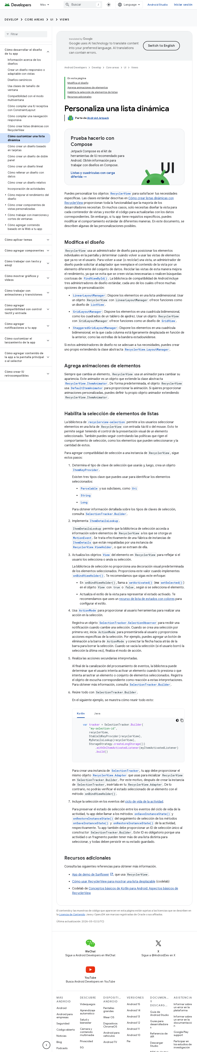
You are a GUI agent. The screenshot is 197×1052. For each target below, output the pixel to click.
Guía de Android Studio (159, 1013)
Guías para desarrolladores (159, 1024)
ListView (97, 305)
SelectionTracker (125, 770)
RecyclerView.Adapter (109, 775)
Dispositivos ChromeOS (110, 1025)
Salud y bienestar (85, 1021)
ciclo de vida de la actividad (144, 802)
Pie (128, 1041)
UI (52, 19)
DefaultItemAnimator (87, 388)
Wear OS (108, 1017)
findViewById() (95, 278)
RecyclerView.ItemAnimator (86, 383)
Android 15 (133, 1004)
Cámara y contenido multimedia (87, 1032)
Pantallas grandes (108, 1009)
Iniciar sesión (183, 4)
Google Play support (181, 1033)
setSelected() (171, 582)
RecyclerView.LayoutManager (147, 349)
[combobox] (83, 4)
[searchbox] (26, 34)
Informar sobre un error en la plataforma (183, 1007)
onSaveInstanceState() (152, 814)
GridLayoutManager (87, 311)
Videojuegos (87, 1004)
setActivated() (140, 582)
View (106, 555)
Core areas (34, 19)
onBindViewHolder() (88, 576)
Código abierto (65, 1029)
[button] (23, 52)
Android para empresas (64, 1015)
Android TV (110, 1042)
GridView (168, 321)
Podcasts (61, 1048)
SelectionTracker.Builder (106, 514)
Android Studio (157, 4)
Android (61, 1008)
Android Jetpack (98, 118)
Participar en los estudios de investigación (183, 1044)
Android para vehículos (111, 1034)
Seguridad (62, 1023)
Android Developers (75, 67)
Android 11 (133, 1029)
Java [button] (97, 713)
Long (84, 502)
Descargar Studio (156, 1044)
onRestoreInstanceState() (93, 818)
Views (64, 19)
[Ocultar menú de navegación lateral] (46, 1045)
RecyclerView (120, 193)
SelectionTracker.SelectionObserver (127, 623)
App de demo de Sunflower (90, 875)
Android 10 (133, 1035)
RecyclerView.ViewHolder (92, 547)
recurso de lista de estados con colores (147, 599)
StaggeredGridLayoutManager (95, 328)
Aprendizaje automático (87, 1012)
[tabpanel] (128, 740)
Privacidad (86, 1041)
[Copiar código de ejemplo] (182, 720)
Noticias (61, 1036)
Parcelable (89, 488)
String (86, 495)
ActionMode (87, 610)
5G (82, 1047)
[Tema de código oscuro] (177, 720)
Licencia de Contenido (72, 914)
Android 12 (133, 1022)
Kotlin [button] (81, 713)
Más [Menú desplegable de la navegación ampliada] (43, 4)
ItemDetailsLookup (104, 521)
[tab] (80, 713)
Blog (59, 1042)
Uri (134, 488)
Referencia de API (159, 1035)
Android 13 (133, 1016)
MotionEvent (82, 538)
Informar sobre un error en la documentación (183, 1021)
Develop (12, 19)
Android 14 (133, 1010)
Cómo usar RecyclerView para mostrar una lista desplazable (113, 881)
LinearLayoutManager (89, 295)
